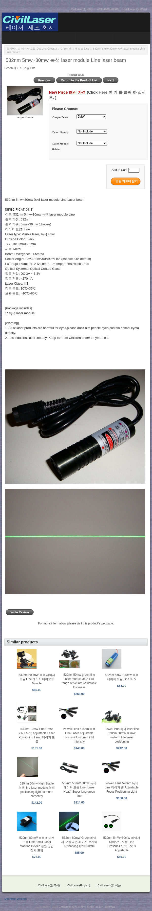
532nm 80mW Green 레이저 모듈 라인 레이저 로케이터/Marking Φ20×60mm (79, 842)
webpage (107, 623)
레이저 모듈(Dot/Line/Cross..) (39, 48)
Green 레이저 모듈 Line (75, 48)
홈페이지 (12, 48)
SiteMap (110, 906)
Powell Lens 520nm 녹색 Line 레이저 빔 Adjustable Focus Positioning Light (122, 787)
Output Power (60, 117)
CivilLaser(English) (108, 8)
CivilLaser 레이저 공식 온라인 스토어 (81, 906)
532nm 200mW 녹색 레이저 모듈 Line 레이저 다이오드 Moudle (37, 679)
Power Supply (60, 131)
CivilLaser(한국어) (82, 9)
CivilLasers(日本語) (135, 9)
